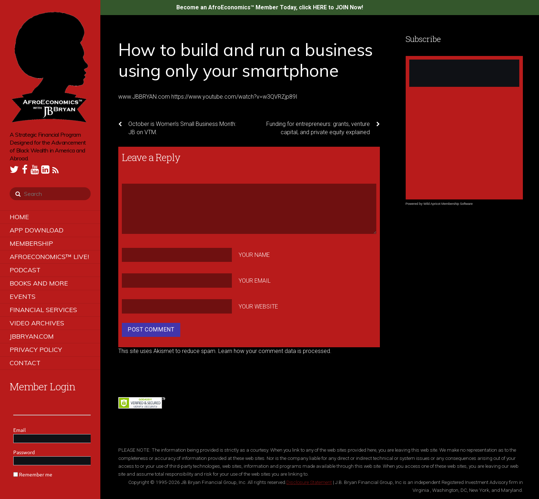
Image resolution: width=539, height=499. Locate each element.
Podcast (25, 270)
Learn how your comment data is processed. (274, 351)
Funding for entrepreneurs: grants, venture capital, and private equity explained (323, 127)
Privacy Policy (36, 349)
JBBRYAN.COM (32, 336)
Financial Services (43, 310)
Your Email (255, 280)
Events (22, 296)
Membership (31, 243)
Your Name (254, 254)
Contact (25, 363)
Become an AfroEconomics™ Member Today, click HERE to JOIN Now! (269, 7)
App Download (36, 230)
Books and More (39, 283)
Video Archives (37, 323)
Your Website (258, 306)
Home (19, 217)
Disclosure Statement (309, 482)
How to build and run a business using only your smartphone (245, 60)
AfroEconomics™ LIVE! (49, 257)
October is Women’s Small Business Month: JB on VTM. (177, 127)
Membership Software (457, 204)
